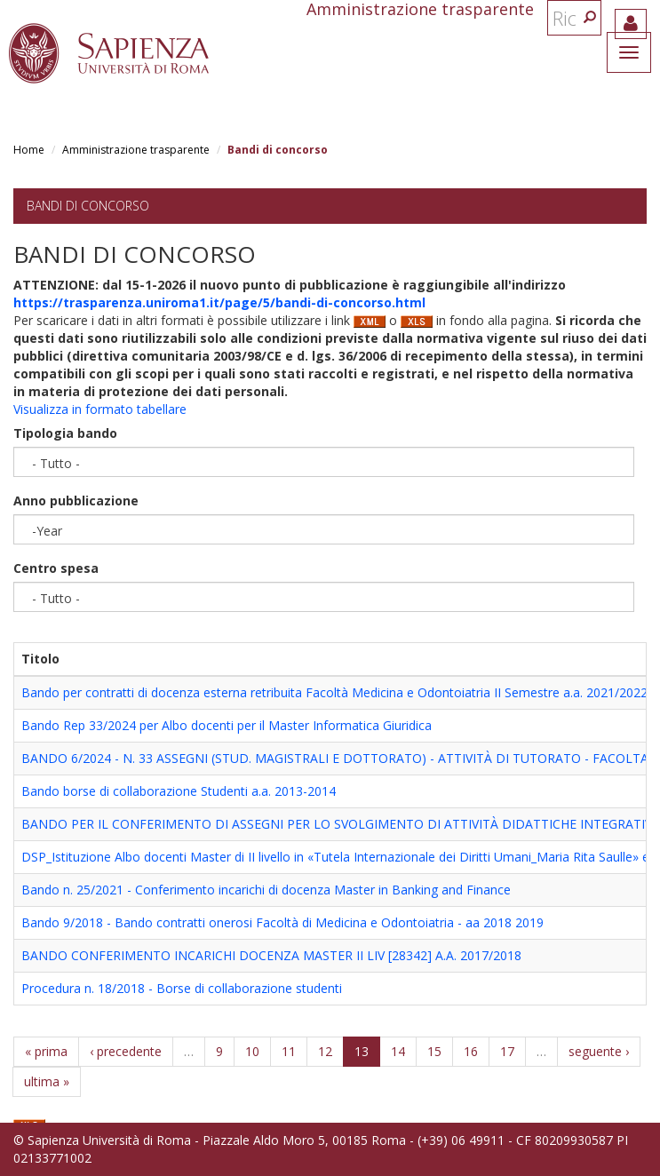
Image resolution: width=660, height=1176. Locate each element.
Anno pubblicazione (76, 500)
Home (28, 149)
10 (252, 1051)
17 (507, 1051)
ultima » (46, 1081)
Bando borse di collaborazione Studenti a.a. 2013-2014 (178, 791)
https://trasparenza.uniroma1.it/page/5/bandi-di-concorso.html (219, 302)
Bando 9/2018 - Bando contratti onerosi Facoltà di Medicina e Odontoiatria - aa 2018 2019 (282, 922)
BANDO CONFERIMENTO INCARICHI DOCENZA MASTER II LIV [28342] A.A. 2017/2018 (271, 955)
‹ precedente (126, 1051)
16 (471, 1051)
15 (434, 1051)
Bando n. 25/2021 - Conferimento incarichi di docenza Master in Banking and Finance (266, 889)
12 (325, 1051)
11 (289, 1051)
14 (398, 1051)
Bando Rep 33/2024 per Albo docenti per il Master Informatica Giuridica (226, 725)
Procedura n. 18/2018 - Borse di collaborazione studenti (181, 988)
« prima (46, 1051)
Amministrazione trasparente (136, 149)
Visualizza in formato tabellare (100, 409)
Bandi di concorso (88, 205)
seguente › (599, 1051)
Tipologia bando (65, 433)
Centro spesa (56, 568)
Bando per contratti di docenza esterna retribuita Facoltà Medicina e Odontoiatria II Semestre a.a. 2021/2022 (334, 692)
